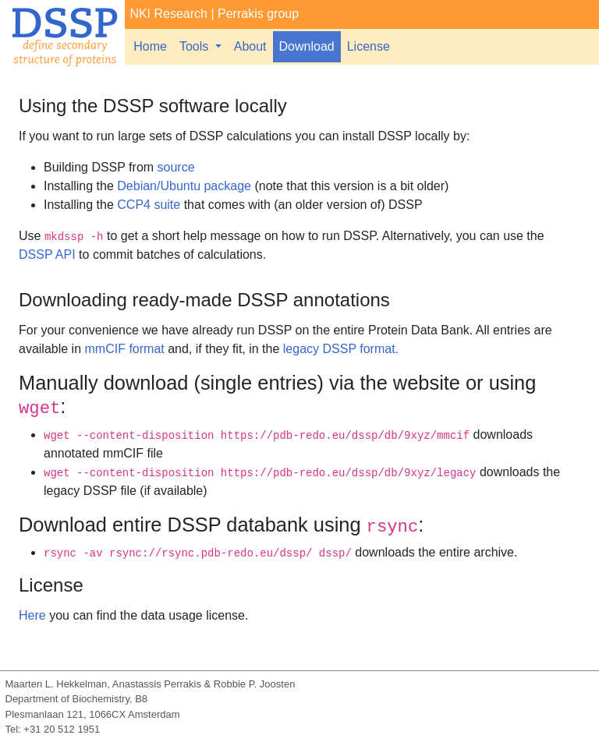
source (176, 167)
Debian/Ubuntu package (184, 186)
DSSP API (47, 254)
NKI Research (168, 13)
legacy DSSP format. (341, 348)
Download (307, 46)
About (250, 46)
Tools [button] (195, 46)
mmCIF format (125, 348)
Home (150, 46)
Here (32, 615)
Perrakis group (258, 13)
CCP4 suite (148, 204)
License (368, 46)
